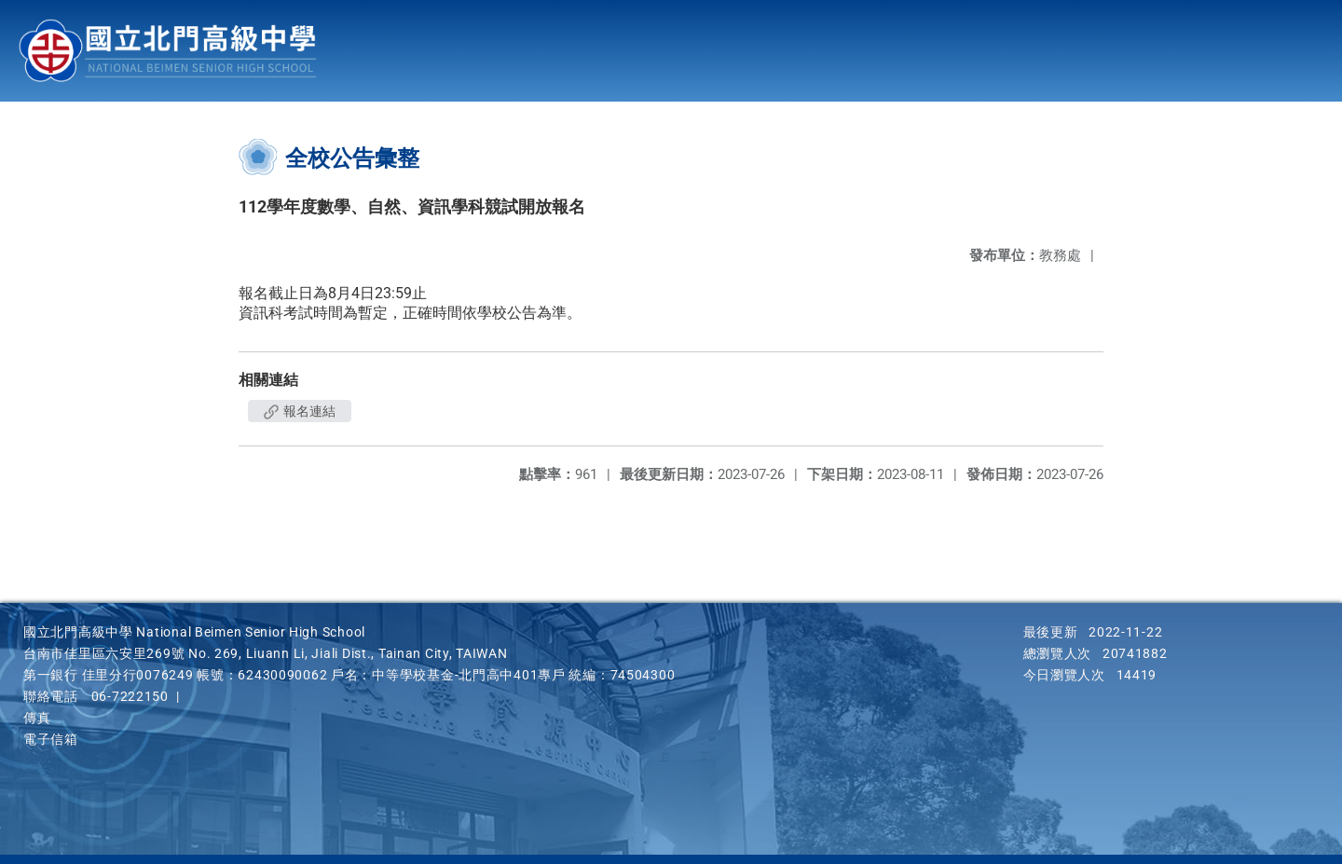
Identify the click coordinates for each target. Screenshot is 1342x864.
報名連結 (300, 411)
